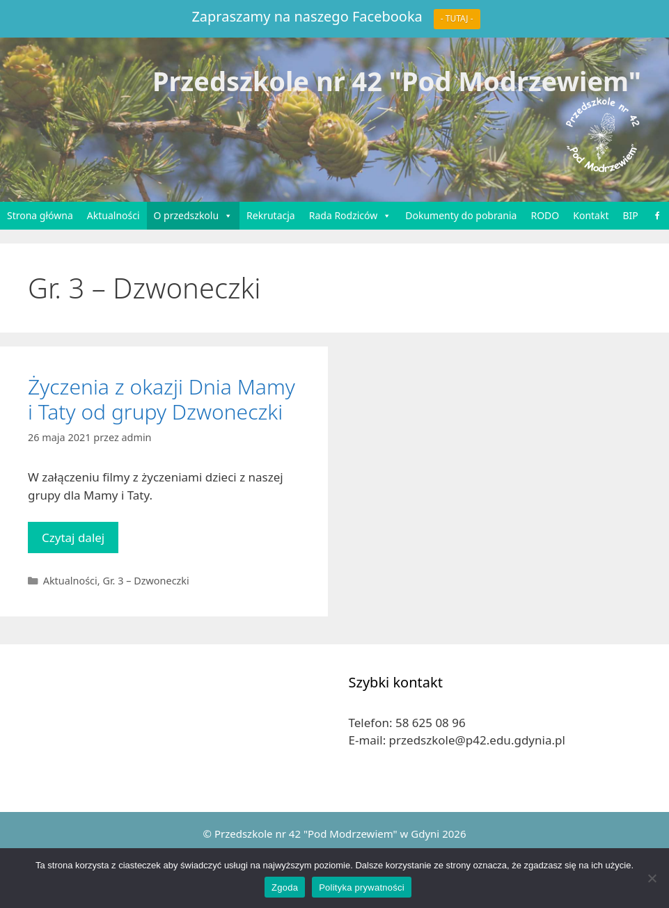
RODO (544, 215)
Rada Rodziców (350, 216)
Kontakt (590, 215)
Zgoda (284, 887)
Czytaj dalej (80, 541)
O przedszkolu (193, 216)
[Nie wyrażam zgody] (652, 878)
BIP (630, 215)
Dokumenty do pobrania (461, 215)
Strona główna (40, 215)
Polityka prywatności (361, 887)
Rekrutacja (270, 215)
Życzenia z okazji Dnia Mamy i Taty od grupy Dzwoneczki (161, 399)
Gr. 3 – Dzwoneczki (145, 580)
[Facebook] (657, 216)
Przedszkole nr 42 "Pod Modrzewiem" (396, 81)
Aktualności (113, 215)
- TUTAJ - (457, 18)
